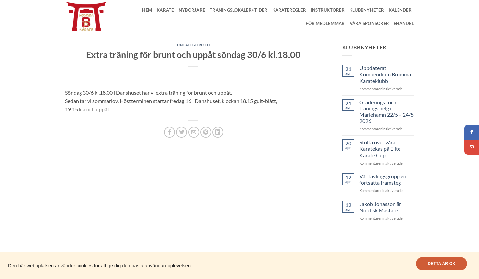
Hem (147, 10)
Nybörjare (192, 10)
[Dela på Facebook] (169, 132)
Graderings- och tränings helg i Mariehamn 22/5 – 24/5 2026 (386, 111)
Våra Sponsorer (369, 23)
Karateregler (289, 10)
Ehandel (404, 23)
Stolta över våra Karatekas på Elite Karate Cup (379, 148)
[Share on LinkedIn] (217, 132)
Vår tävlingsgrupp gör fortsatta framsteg (383, 179)
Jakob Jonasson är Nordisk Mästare (380, 207)
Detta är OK (441, 263)
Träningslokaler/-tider (239, 10)
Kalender (400, 10)
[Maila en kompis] (193, 132)
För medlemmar (325, 23)
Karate (165, 10)
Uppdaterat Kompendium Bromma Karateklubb (385, 74)
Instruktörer (328, 10)
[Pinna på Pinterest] (205, 132)
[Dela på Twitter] (181, 132)
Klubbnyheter (366, 10)
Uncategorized (193, 45)
